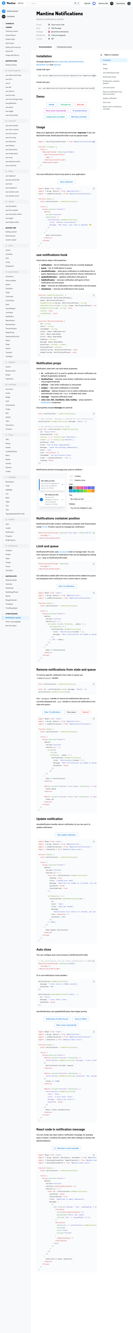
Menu (8, 455)
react (56, 62)
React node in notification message (60, 1129)
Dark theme (10, 43)
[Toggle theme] (123, 3)
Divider (8, 554)
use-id (8, 83)
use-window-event (12, 192)
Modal (8, 459)
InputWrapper (10, 308)
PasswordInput (11, 328)
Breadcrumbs (10, 371)
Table (8, 502)
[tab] (45, 47)
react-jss (57, 65)
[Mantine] (8, 3)
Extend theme (11, 35)
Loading (78, 476)
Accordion (9, 389)
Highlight (9, 490)
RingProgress (10, 540)
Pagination (9, 379)
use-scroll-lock (11, 165)
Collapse (9, 550)
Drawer (8, 447)
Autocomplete (11, 280)
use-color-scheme (12, 130)
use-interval (10, 91)
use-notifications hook (51, 255)
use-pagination (11, 103)
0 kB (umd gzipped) (57, 35)
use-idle (8, 87)
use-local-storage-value (14, 99)
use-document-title (12, 180)
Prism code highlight (13, 622)
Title (7, 510)
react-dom (64, 62)
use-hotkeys (10, 145)
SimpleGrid (10, 266)
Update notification (49, 819)
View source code (56, 25)
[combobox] (53, 3)
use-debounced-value (13, 75)
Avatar (8, 393)
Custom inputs (11, 240)
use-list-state (10, 95)
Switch (8, 348)
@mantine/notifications (58, 32)
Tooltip (8, 471)
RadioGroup (10, 332)
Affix (7, 439)
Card (7, 401)
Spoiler (8, 417)
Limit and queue (47, 546)
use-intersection (11, 149)
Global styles (10, 39)
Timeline (9, 429)
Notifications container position (58, 518)
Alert (7, 524)
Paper (8, 558)
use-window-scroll (12, 196)
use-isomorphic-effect (14, 214)
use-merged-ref (11, 188)
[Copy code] (93, 75)
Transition (9, 570)
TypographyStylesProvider (15, 514)
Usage (40, 127)
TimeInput (9, 604)
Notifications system (13, 618)
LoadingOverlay (11, 451)
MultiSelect (10, 316)
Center (8, 250)
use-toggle (9, 111)
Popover (9, 467)
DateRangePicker (12, 592)
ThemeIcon (10, 425)
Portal (8, 566)
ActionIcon (9, 276)
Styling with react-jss (13, 47)
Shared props (10, 236)
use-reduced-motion (13, 161)
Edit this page (54, 28)
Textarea (9, 352)
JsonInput (9, 312)
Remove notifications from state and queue (66, 669)
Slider (8, 344)
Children (72, 504)
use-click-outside (12, 126)
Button (8, 284)
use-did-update (11, 206)
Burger (8, 375)
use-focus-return (12, 133)
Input (7, 304)
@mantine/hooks (76, 62)
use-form (9, 79)
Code (7, 486)
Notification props (48, 363)
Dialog (8, 443)
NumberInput (10, 324)
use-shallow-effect (12, 222)
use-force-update (12, 210)
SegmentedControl (12, 336)
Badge (8, 397)
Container (9, 254)
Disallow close (80, 480)
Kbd (7, 413)
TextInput (9, 356)
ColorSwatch (10, 405)
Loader (8, 528)
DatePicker (10, 588)
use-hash (9, 184)
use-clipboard (10, 176)
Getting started (11, 65)
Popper (8, 562)
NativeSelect (10, 320)
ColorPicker (10, 300)
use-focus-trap (11, 137)
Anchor (8, 367)
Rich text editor (11, 626)
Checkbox (9, 288)
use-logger (9, 218)
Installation (44, 56)
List (7, 494)
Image (8, 409)
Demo (40, 96)
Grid (7, 258)
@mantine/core (42, 65)
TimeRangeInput (12, 608)
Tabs (7, 421)
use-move (9, 157)
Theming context (12, 31)
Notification (10, 532)
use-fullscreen (11, 141)
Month (8, 596)
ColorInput (9, 296)
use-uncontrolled (12, 115)
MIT (51, 39)
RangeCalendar (11, 600)
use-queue (9, 107)
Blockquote (10, 482)
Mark (7, 498)
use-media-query (12, 153)
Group (8, 262)
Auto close (43, 949)
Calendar (9, 584)
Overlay (8, 463)
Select (8, 340)
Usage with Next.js (12, 55)
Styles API (9, 51)
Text (7, 506)
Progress (9, 536)
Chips (8, 292)
